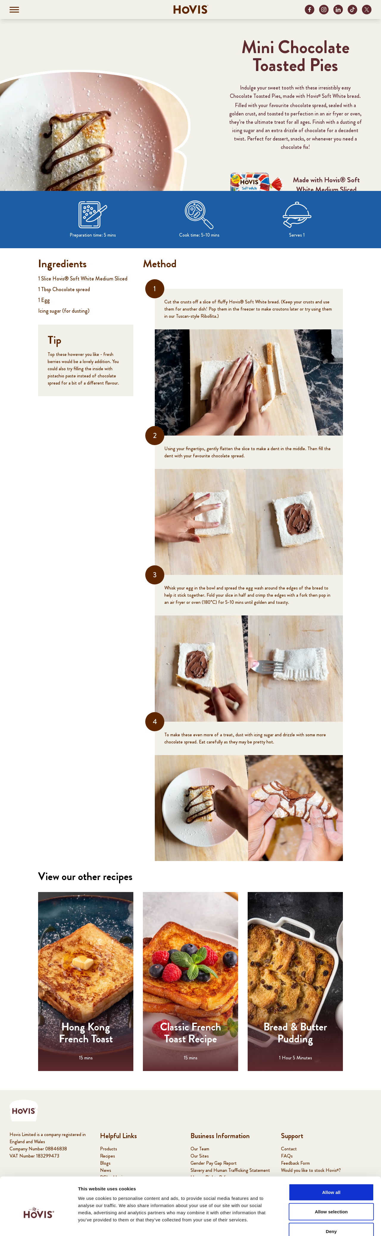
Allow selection (331, 1177)
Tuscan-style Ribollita (196, 316)
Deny (331, 1196)
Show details (312, 1224)
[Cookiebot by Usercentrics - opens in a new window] (39, 1224)
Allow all (331, 1157)
